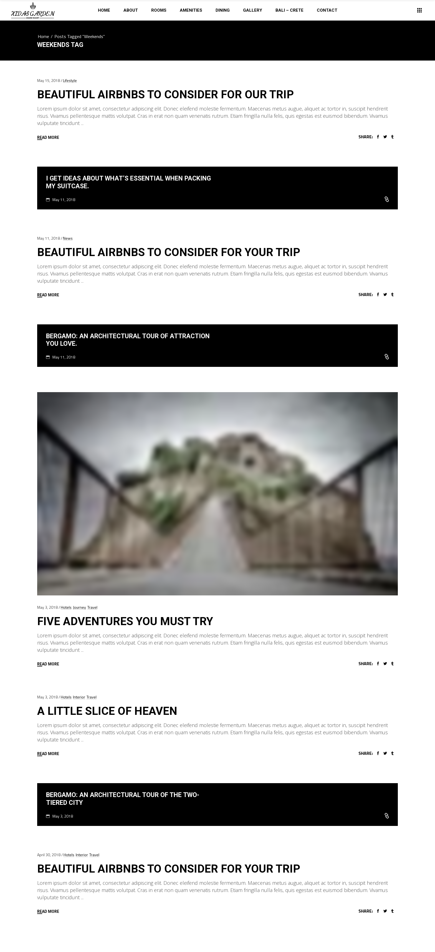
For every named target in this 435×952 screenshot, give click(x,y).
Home (43, 36)
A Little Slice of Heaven (107, 711)
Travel (92, 607)
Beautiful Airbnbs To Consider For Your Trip (168, 252)
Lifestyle (70, 80)
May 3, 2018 (47, 607)
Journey (79, 607)
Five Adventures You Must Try (125, 621)
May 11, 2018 (63, 199)
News (68, 238)
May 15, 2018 (48, 80)
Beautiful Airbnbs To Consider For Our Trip (165, 94)
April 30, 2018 (48, 855)
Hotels (66, 607)
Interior (79, 697)
